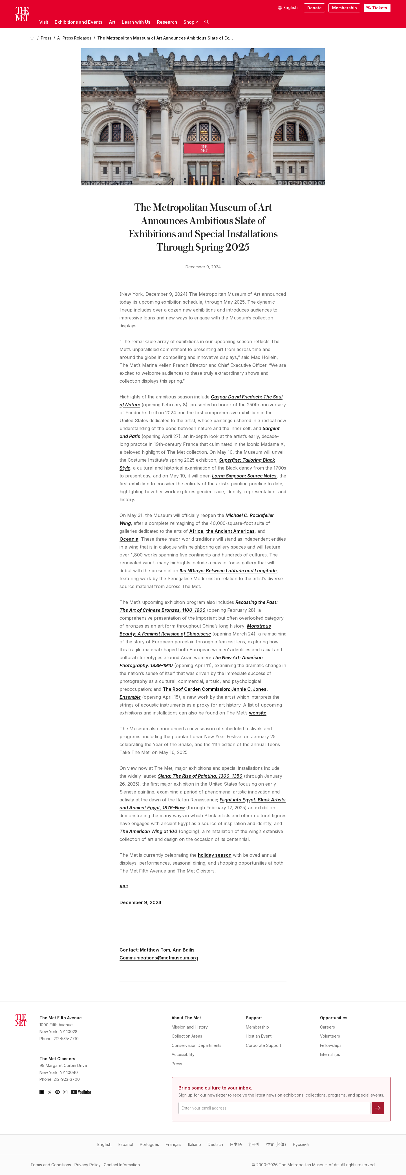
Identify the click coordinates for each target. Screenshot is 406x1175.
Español (125, 1144)
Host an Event (259, 1036)
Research (167, 22)
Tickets (379, 7)
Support (254, 1017)
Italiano (194, 1144)
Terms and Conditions (50, 1164)
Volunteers (330, 1036)
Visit (43, 22)
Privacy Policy (87, 1164)
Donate (314, 7)
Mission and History (190, 1027)
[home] (32, 38)
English (104, 1144)
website (257, 713)
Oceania (129, 539)
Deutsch (215, 1144)
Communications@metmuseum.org (159, 958)
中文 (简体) (276, 1144)
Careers (327, 1027)
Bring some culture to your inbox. (215, 1088)
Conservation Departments (196, 1045)
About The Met (186, 1017)
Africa (196, 531)
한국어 (253, 1144)
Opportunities (333, 1017)
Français (173, 1144)
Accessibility (183, 1054)
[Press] (46, 38)
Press (177, 1063)
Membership (344, 7)
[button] (206, 22)
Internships (330, 1054)
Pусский (301, 1144)
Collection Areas (187, 1036)
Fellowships (330, 1045)
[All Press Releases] (74, 38)
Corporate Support (263, 1045)
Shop (191, 22)
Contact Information (122, 1164)
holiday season (214, 855)
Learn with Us (136, 22)
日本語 (236, 1144)
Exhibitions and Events (78, 22)
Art (112, 22)
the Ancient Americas (230, 531)
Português (149, 1144)
